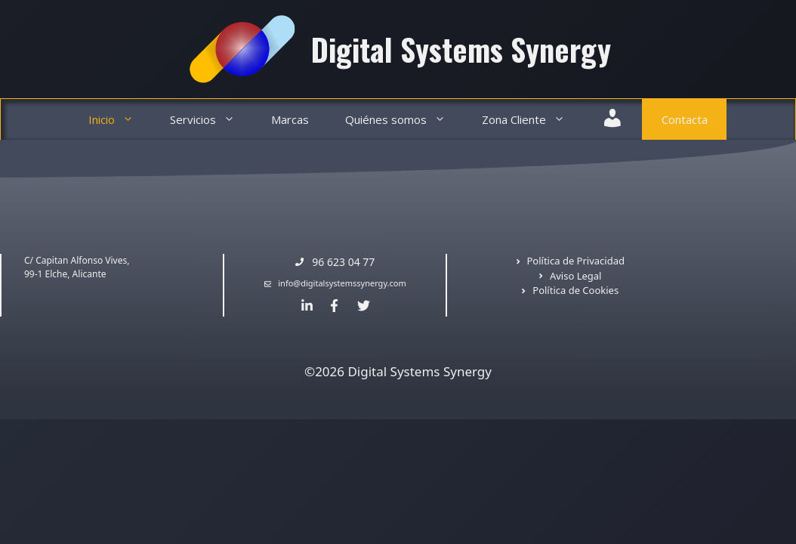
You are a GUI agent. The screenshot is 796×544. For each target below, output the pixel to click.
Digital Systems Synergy (461, 49)
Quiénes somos (404, 120)
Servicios (211, 120)
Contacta (685, 119)
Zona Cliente (532, 120)
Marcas (290, 119)
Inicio (120, 120)
